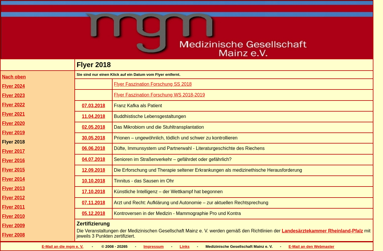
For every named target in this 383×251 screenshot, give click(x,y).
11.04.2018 (93, 116)
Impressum (154, 246)
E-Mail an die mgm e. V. (62, 246)
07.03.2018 (93, 105)
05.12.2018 (93, 213)
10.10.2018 (93, 180)
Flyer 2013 (13, 188)
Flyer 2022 (13, 104)
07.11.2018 (93, 202)
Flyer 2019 (13, 132)
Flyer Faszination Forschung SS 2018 (153, 84)
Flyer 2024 (13, 86)
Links (185, 246)
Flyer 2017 (13, 151)
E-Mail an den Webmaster (311, 246)
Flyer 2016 (13, 160)
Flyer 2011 (13, 207)
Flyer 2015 (13, 169)
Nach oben (14, 76)
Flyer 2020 (13, 123)
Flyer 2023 (13, 95)
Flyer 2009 (13, 225)
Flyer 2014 (13, 179)
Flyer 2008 (13, 234)
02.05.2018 (93, 127)
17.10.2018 (93, 191)
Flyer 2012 (13, 197)
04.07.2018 (93, 159)
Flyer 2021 (13, 114)
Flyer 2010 (13, 216)
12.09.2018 (93, 170)
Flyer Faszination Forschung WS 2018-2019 (159, 94)
